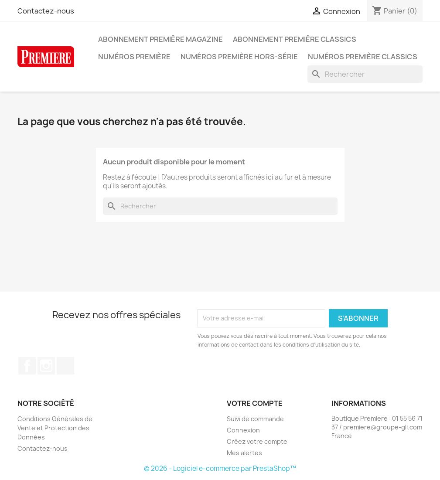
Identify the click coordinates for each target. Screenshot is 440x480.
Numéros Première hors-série (239, 56)
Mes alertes (244, 453)
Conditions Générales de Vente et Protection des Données (54, 428)
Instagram (46, 365)
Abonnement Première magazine (160, 39)
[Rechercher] (365, 74)
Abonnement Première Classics (294, 39)
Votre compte (255, 403)
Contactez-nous (45, 11)
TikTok (65, 365)
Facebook (27, 365)
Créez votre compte (257, 441)
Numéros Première (134, 56)
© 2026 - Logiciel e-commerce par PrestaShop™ (220, 468)
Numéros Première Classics (362, 56)
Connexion (243, 430)
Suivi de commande (255, 419)
